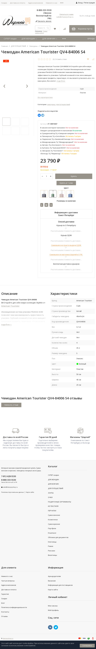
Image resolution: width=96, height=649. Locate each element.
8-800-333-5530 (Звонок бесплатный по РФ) (43, 14)
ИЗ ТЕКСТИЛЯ (53, 506)
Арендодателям (54, 576)
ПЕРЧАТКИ (52, 511)
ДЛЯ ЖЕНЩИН (29, 38)
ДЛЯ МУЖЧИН (49, 38)
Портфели (52, 528)
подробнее (6, 325)
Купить (74, 176)
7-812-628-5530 (8, 476)
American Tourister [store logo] (10, 306)
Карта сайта (30, 492)
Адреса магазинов (35, 3)
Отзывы (4, 616)
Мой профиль (53, 610)
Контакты (5, 612)
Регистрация (89, 2)
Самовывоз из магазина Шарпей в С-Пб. (66, 255)
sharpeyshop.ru (8, 638)
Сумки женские (54, 515)
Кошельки (52, 533)
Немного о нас (51, 3)
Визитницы (52, 555)
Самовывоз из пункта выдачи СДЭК (66, 245)
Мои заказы (53, 606)
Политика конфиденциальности (14, 607)
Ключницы (52, 542)
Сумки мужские (54, 524)
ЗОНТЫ (51, 493)
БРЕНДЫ (91, 38)
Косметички (53, 520)
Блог (3, 603)
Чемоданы (33, 46)
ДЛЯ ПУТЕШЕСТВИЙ (18, 46)
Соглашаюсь (87, 646)
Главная (4, 46)
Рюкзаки (51, 551)
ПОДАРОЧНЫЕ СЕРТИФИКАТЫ (59, 502)
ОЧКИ (50, 497)
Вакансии (52, 581)
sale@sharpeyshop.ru (64, 17)
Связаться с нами (66, 14)
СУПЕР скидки (10, 38)
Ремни (50, 546)
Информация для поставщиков (60, 585)
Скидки (4, 599)
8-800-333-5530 (8, 480)
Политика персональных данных (12, 492)
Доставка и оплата (17, 3)
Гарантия (5, 594)
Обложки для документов (58, 537)
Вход (80, 2)
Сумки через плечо (41, 32)
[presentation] (4, 86)
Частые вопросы (8, 581)
